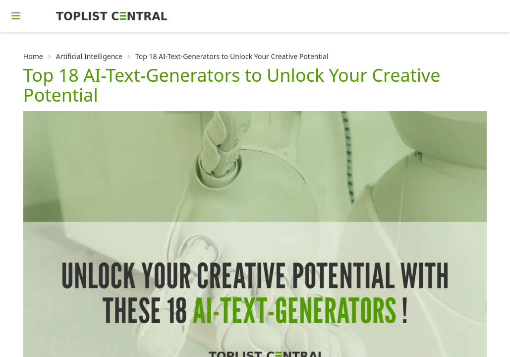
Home (33, 56)
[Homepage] (111, 16)
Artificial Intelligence (89, 56)
